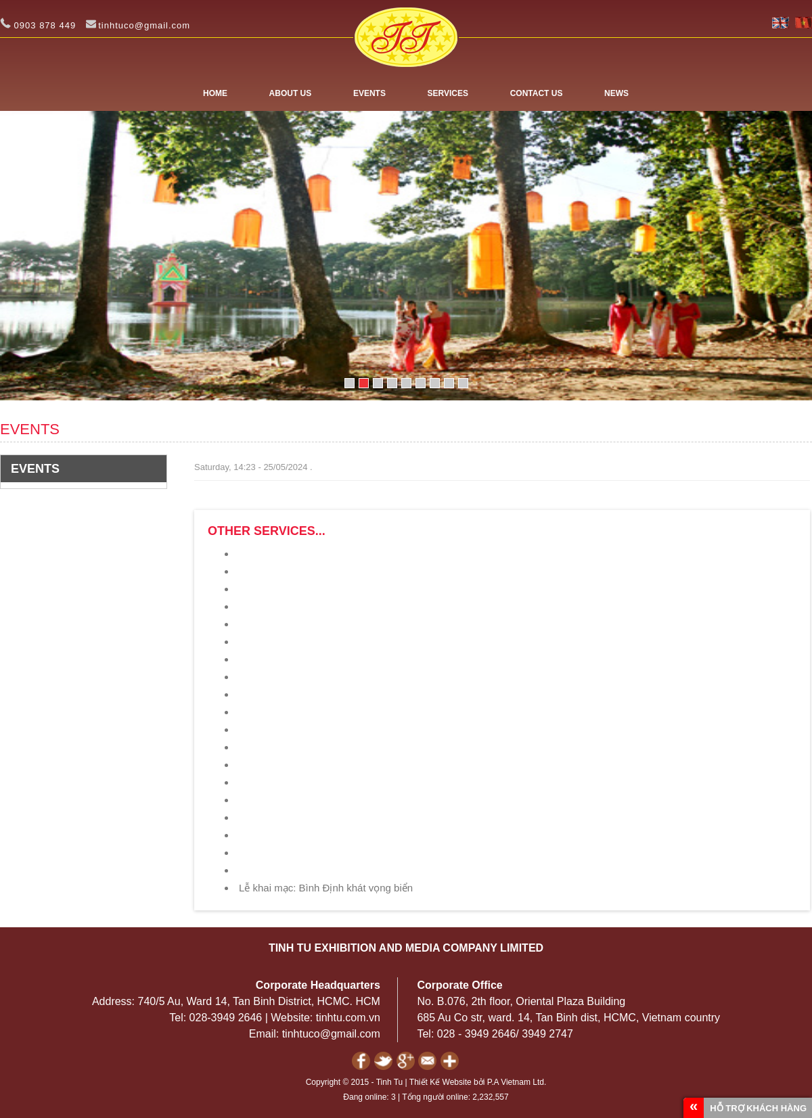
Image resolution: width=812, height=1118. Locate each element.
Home (215, 93)
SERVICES (448, 93)
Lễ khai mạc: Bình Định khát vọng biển (326, 887)
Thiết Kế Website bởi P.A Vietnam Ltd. (477, 1082)
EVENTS (369, 93)
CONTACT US (536, 93)
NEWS (616, 93)
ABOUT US (290, 93)
